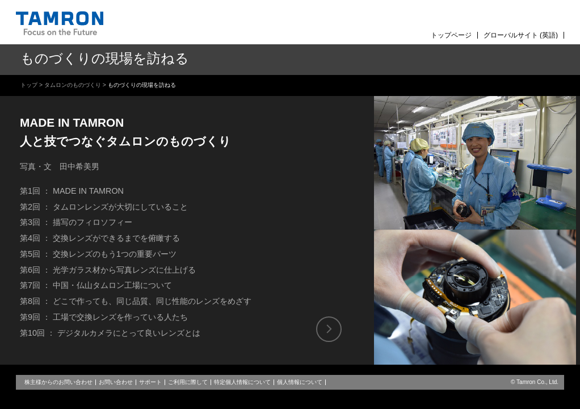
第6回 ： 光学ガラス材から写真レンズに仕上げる (108, 269)
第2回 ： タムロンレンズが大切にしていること (104, 206)
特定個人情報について (242, 382)
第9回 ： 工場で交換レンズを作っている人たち (104, 317)
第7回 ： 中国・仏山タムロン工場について (96, 285)
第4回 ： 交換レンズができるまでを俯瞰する (100, 238)
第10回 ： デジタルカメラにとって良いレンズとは (110, 332)
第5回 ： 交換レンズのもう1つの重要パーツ (98, 253)
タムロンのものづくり (72, 85)
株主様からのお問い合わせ (58, 382)
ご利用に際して (188, 382)
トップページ (451, 35)
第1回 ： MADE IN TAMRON (72, 190)
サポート (150, 382)
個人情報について (299, 382)
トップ (28, 85)
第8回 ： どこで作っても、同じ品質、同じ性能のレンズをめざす (135, 301)
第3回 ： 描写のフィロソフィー (76, 222)
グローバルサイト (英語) (521, 35)
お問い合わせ (116, 382)
